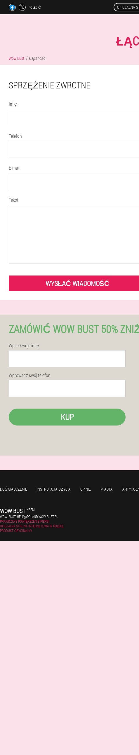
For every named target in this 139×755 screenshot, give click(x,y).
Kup (67, 416)
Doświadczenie (13, 489)
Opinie (85, 489)
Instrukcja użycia (54, 489)
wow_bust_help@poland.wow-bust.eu (29, 516)
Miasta (106, 489)
